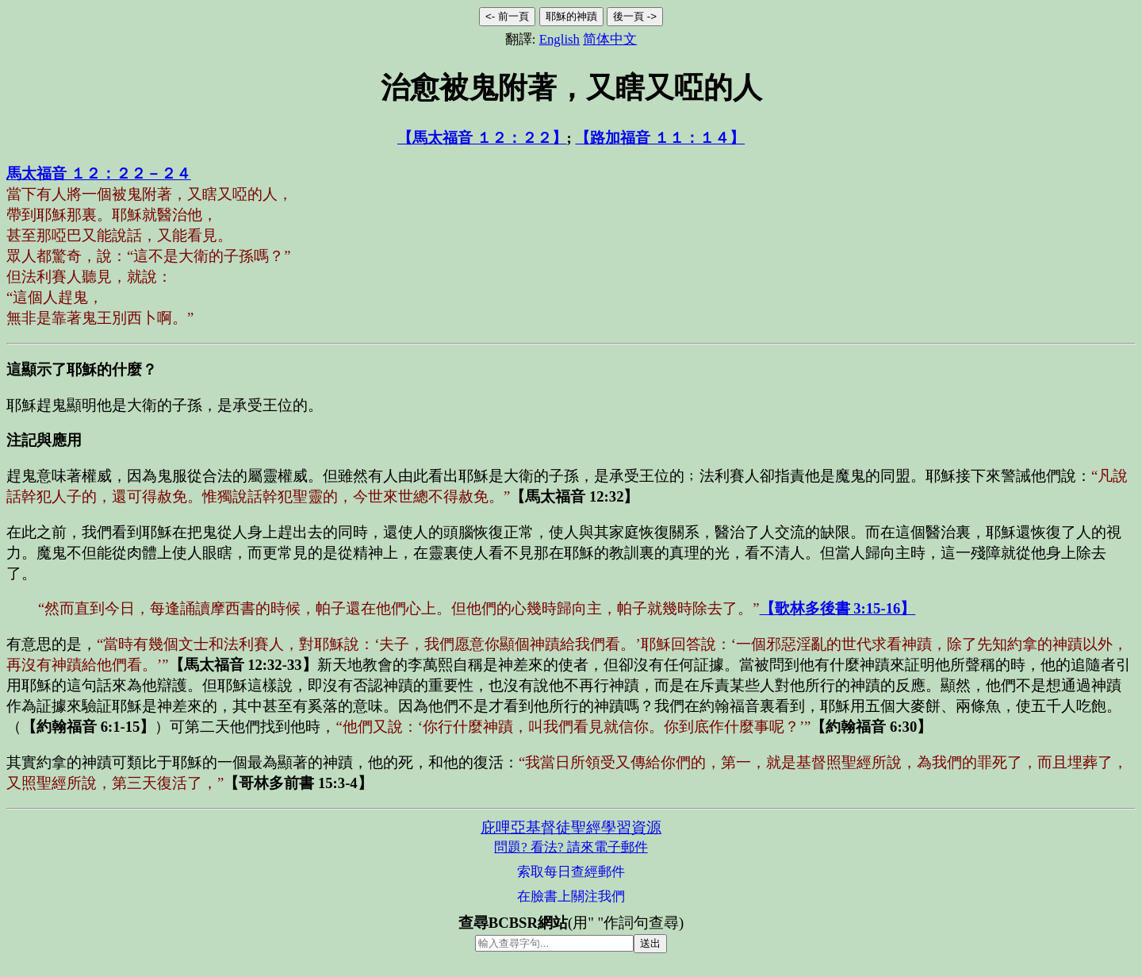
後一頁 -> (635, 16)
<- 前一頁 (507, 16)
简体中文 (610, 39)
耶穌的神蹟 (571, 16)
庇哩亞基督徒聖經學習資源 (571, 827)
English (559, 39)
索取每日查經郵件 (571, 871)
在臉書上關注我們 (571, 896)
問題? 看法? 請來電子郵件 (570, 847)
